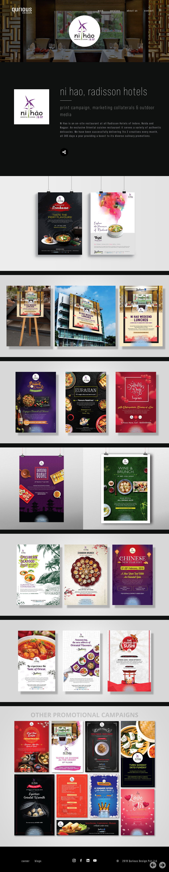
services (115, 10)
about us (132, 10)
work (100, 10)
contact (149, 10)
